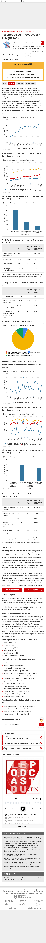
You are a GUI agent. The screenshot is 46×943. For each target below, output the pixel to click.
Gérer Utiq (29, 891)
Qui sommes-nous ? (8, 890)
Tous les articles (37, 891)
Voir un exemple (40, 727)
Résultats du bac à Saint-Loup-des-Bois (16, 709)
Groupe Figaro (24, 893)
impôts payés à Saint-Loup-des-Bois (24, 361)
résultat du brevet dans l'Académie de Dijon (24, 77)
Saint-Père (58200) (10, 650)
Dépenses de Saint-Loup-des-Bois (34, 590)
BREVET (23, 67)
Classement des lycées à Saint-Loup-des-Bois (19, 678)
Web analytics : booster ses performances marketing (21, 742)
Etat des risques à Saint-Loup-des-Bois (16, 688)
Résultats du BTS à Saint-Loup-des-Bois (16, 714)
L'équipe (16, 890)
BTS (35, 67)
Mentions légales (15, 893)
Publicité (29, 890)
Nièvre (18, 31)
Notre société (22, 890)
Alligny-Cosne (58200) (11, 648)
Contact (34, 890)
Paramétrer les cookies (20, 891)
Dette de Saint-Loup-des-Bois (12, 590)
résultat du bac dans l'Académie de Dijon (24, 74)
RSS (42, 891)
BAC (11, 67)
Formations (9, 733)
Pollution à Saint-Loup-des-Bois (14, 696)
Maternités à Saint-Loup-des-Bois (15, 686)
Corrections (7, 893)
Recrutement (40, 890)
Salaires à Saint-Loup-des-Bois (14, 665)
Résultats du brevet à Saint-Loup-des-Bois (17, 711)
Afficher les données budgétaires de (13, 55)
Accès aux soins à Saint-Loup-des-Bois (16, 691)
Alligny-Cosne (40, 46)
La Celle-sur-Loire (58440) (12, 653)
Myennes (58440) (9, 645)
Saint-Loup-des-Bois (28, 31)
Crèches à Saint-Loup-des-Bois (14, 683)
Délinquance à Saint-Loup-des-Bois (15, 694)
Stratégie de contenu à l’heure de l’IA (15, 737)
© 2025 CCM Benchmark (35, 893)
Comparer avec (7, 59)
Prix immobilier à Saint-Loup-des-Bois (16, 668)
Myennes (31, 46)
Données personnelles (8, 891)
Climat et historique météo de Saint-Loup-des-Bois (20, 673)
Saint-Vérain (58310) (10, 642)
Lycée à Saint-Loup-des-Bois (13, 681)
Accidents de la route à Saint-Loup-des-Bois (18, 675)
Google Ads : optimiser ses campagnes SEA (18, 748)
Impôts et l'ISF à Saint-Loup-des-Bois (16, 670)
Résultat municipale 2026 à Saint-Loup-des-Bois (19, 706)
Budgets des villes (10, 31)
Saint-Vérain (24, 46)
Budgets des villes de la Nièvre (14, 655)
